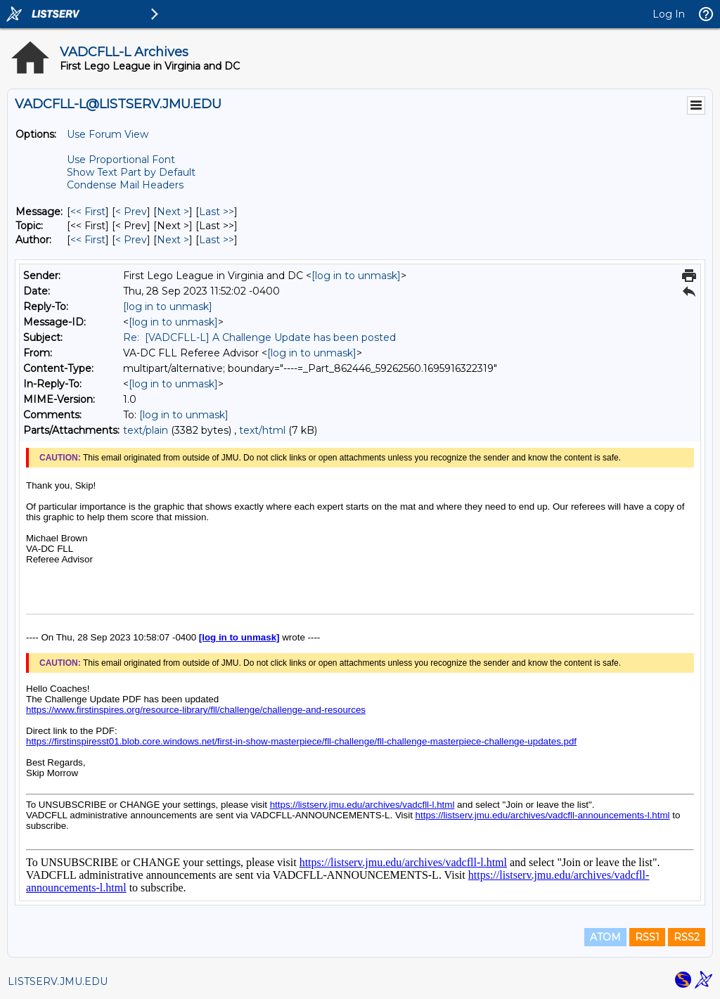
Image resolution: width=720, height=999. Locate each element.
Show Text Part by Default (131, 172)
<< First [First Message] (87, 211)
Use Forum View (107, 134)
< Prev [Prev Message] (131, 211)
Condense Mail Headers (125, 185)
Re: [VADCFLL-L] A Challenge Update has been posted (259, 337)
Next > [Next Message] (173, 211)
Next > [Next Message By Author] (173, 239)
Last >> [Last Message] (216, 211)
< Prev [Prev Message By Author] (131, 239)
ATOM (605, 937)
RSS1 (647, 937)
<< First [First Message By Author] (87, 239)
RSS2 (687, 937)
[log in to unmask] (356, 275)
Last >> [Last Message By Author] (216, 239)
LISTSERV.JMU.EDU (58, 981)
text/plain (145, 430)
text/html (262, 430)
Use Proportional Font (121, 159)
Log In (668, 14)
